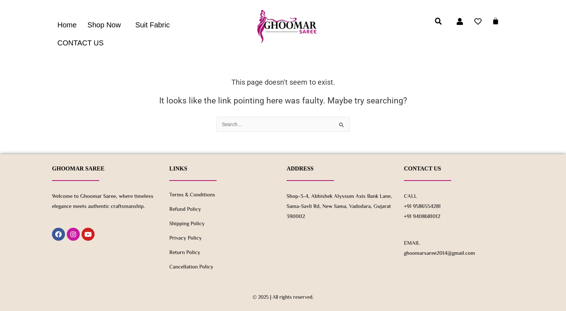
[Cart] (495, 21)
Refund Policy (185, 209)
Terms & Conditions (192, 194)
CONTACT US (80, 43)
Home (67, 25)
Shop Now (104, 25)
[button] (106, 25)
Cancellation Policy (191, 266)
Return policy (184, 252)
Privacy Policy (185, 238)
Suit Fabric (152, 25)
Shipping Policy (187, 223)
